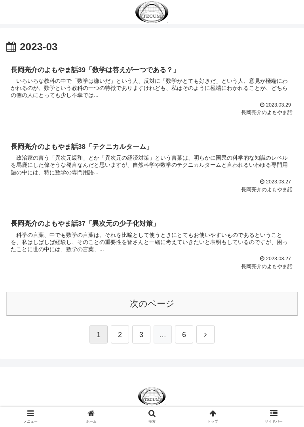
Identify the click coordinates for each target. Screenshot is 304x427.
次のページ (152, 304)
